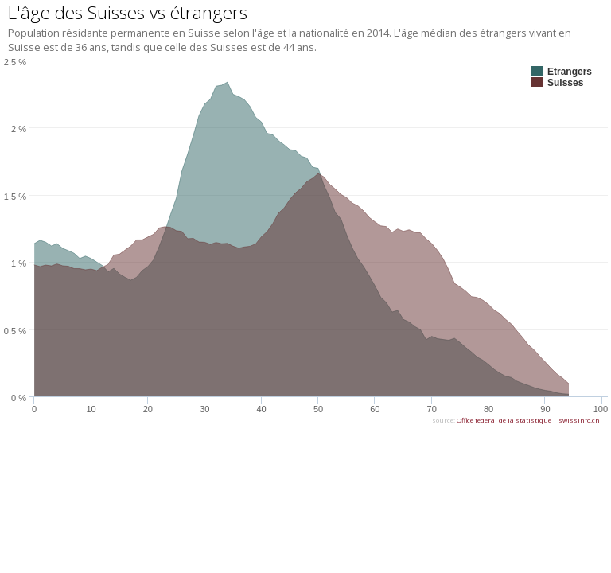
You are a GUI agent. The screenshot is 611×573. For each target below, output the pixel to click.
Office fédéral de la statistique (504, 419)
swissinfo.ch (579, 419)
